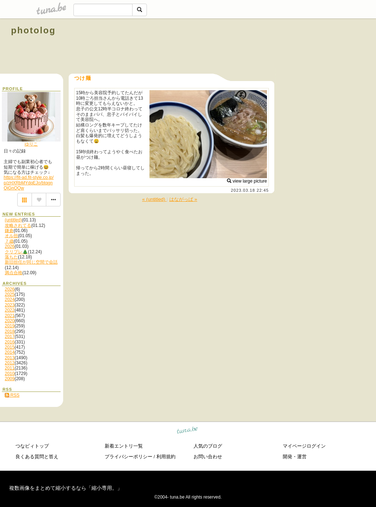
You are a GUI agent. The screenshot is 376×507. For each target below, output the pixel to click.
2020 (10, 320)
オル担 (11, 235)
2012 (10, 362)
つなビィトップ (32, 446)
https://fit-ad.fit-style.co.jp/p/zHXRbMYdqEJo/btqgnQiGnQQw (29, 183)
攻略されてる (18, 225)
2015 (10, 347)
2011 (10, 368)
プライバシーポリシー (128, 456)
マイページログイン (304, 446)
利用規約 (166, 456)
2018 (10, 331)
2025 (10, 294)
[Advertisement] (281, 47)
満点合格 (13, 272)
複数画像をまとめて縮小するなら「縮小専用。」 (65, 488)
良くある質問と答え (36, 456)
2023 (10, 305)
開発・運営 (295, 456)
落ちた (11, 257)
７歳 (9, 241)
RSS (12, 395)
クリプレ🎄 (16, 251)
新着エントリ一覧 (124, 446)
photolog (33, 30)
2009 (10, 378)
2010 (10, 373)
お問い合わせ (208, 456)
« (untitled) (154, 199)
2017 (10, 336)
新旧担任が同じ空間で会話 (31, 262)
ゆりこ (31, 144)
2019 (10, 325)
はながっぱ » (183, 199)
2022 (10, 310)
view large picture (247, 181)
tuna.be (187, 431)
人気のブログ (208, 446)
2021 (10, 315)
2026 (10, 246)
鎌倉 (9, 230)
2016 (10, 342)
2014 (10, 352)
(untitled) (13, 220)
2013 (10, 357)
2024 (10, 299)
